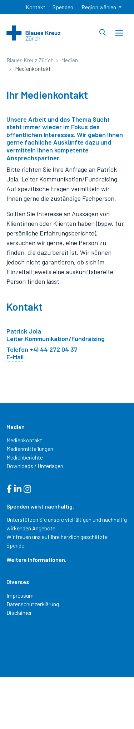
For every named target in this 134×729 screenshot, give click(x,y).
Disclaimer (19, 612)
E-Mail (15, 357)
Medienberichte (24, 457)
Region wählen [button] (99, 7)
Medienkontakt (24, 440)
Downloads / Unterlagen (34, 465)
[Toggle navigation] (119, 33)
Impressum (20, 595)
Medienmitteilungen (29, 448)
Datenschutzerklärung (32, 604)
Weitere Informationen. (36, 559)
